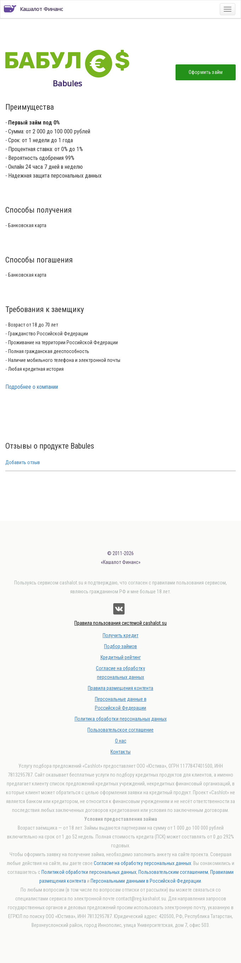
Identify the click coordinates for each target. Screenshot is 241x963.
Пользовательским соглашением (173, 872)
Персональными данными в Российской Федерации (146, 881)
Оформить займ (206, 72)
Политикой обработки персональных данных (88, 872)
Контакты (120, 752)
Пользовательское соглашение (120, 730)
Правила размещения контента (120, 688)
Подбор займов (120, 646)
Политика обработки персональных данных (121, 719)
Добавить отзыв (22, 462)
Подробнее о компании (31, 387)
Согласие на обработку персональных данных (142, 863)
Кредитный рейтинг (121, 657)
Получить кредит (120, 635)
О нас (120, 741)
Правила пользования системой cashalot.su (120, 623)
